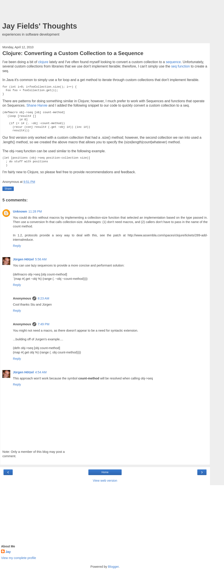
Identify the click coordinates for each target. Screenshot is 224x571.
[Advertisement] (105, 12)
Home (105, 472)
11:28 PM (35, 211)
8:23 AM (43, 298)
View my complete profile (18, 558)
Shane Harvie (36, 105)
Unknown (20, 211)
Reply (17, 245)
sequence (173, 62)
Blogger (113, 566)
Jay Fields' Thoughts (39, 26)
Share (8, 188)
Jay (8, 552)
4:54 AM (41, 372)
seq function (180, 66)
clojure (43, 62)
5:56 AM (41, 259)
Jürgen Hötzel (23, 259)
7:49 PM (43, 324)
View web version (105, 480)
